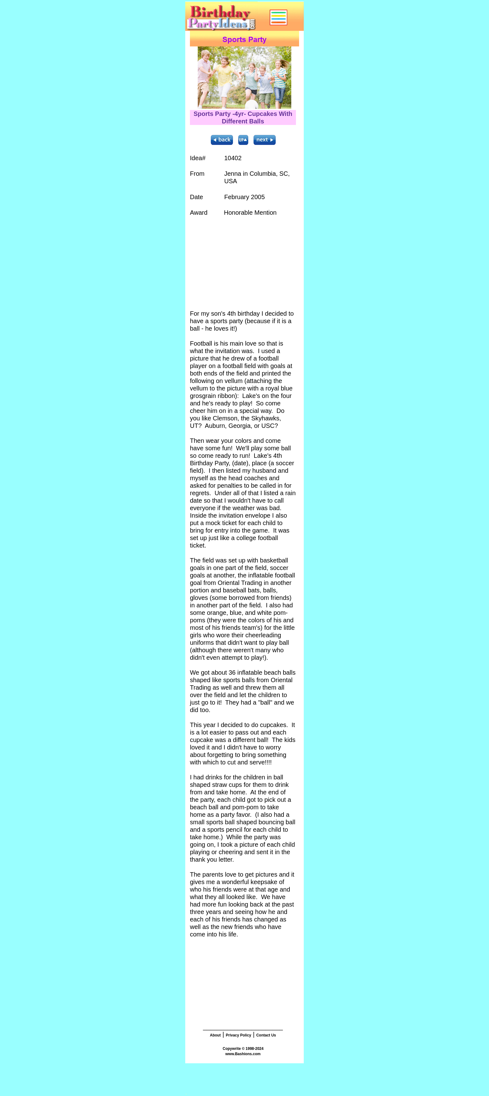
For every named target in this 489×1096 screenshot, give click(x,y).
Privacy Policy (238, 1035)
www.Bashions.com (243, 1054)
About (215, 1035)
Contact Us (266, 1035)
